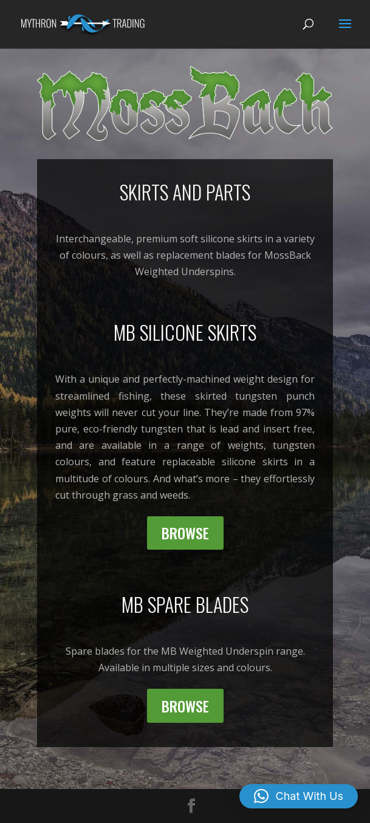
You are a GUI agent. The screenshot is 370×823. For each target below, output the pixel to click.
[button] (298, 796)
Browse (185, 533)
